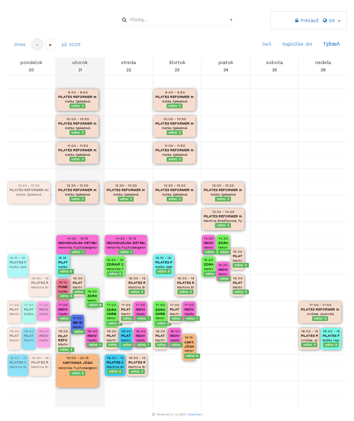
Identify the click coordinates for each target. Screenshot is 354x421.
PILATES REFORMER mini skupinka (28, 190)
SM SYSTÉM (77, 322)
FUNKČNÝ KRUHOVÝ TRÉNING (63, 287)
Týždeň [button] (331, 44)
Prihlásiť (306, 20)
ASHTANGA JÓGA (78, 363)
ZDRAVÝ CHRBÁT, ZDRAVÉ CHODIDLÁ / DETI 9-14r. (114, 264)
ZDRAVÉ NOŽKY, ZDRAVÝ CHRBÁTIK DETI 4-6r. (92, 296)
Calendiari (195, 414)
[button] (50, 44)
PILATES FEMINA (29, 309)
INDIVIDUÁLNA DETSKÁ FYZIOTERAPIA (43, 309)
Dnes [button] (20, 44)
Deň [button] (266, 44)
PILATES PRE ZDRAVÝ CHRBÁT (17, 262)
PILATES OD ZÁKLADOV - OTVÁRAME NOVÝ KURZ (17, 362)
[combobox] (176, 19)
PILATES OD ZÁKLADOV (29, 336)
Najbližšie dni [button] (297, 44)
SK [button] (331, 20)
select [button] (231, 20)
